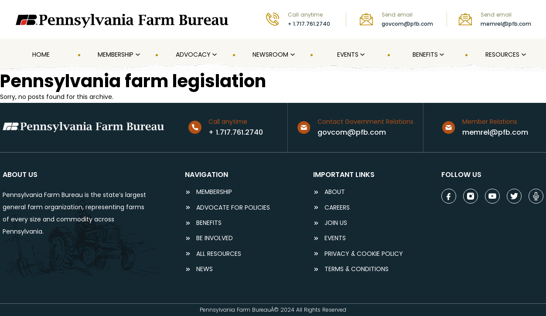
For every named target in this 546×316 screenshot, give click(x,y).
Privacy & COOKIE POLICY (363, 254)
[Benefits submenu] (441, 55)
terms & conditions (356, 269)
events (335, 238)
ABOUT (334, 192)
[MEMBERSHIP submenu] (137, 55)
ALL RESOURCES (218, 254)
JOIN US (335, 223)
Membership (214, 192)
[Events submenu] (361, 55)
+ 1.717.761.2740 (309, 23)
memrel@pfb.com (506, 23)
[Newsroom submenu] (291, 55)
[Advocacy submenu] (213, 55)
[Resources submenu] (523, 55)
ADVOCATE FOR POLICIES (233, 207)
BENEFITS (209, 223)
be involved (214, 238)
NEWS (204, 269)
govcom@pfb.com (407, 23)
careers (337, 207)
